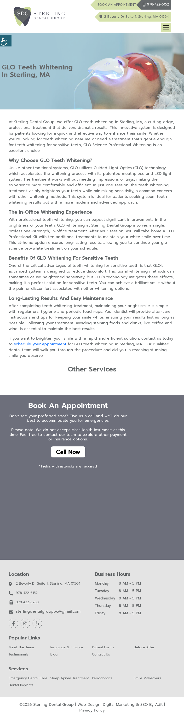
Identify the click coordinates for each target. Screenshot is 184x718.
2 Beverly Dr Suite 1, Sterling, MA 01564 (136, 16)
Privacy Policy (92, 710)
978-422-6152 (158, 4)
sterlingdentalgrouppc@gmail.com (48, 611)
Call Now (68, 452)
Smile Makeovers (147, 678)
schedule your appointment (40, 344)
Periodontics (102, 678)
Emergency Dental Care (28, 678)
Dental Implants (21, 685)
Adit (159, 704)
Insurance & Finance (66, 647)
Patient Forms (103, 647)
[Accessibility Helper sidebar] (6, 40)
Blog (54, 655)
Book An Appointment (117, 4)
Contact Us (101, 655)
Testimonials (18, 655)
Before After (144, 647)
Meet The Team (21, 647)
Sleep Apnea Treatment (69, 678)
